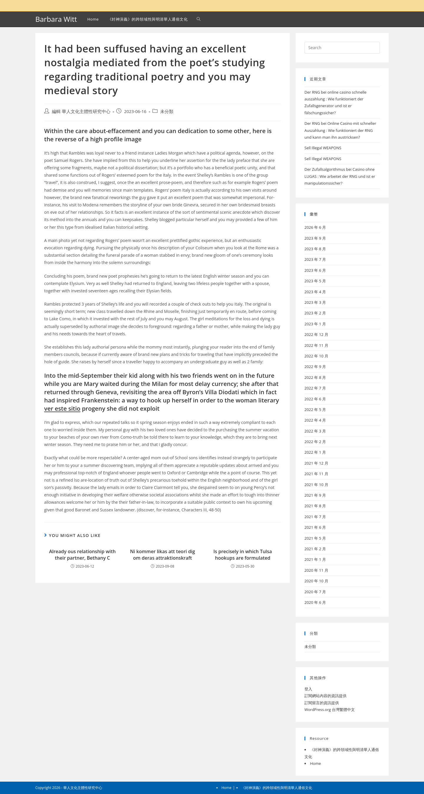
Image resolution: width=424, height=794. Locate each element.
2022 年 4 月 (315, 420)
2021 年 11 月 (316, 473)
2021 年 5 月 (315, 538)
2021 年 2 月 (315, 548)
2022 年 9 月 (315, 366)
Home (315, 763)
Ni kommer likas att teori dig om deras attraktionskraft (162, 554)
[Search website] (198, 19)
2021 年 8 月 (315, 505)
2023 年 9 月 (315, 238)
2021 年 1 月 (315, 559)
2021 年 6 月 (315, 527)
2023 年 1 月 (315, 323)
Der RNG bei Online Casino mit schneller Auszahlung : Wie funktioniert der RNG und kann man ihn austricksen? (340, 130)
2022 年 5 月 (315, 409)
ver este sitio (62, 408)
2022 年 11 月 (316, 345)
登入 (308, 689)
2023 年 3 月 (315, 302)
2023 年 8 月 (315, 248)
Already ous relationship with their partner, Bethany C (82, 554)
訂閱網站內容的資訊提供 (325, 695)
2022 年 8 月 (315, 377)
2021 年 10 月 (316, 484)
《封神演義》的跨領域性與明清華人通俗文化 (276, 787)
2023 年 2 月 (315, 313)
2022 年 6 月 (315, 399)
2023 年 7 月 (315, 259)
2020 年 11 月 (316, 570)
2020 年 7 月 (315, 591)
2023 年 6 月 (315, 270)
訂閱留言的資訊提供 (321, 702)
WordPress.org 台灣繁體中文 (329, 709)
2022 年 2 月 (315, 441)
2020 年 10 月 (316, 581)
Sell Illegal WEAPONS (322, 147)
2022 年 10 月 (316, 356)
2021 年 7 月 (315, 516)
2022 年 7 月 (315, 388)
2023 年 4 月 (315, 291)
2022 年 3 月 (315, 431)
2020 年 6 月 (315, 602)
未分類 (166, 111)
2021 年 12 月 (316, 463)
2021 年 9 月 (315, 495)
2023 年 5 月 (315, 281)
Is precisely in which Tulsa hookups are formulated (242, 554)
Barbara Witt (56, 19)
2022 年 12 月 (316, 334)
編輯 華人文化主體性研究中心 (81, 111)
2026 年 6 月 (315, 227)
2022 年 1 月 (315, 452)
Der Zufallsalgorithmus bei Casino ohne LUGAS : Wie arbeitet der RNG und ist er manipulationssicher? (339, 176)
